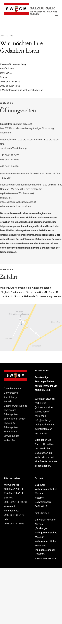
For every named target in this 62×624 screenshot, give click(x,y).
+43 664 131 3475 (10, 155)
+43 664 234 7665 (10, 159)
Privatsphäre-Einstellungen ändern (15, 416)
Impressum (10, 410)
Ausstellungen (11, 397)
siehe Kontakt (42, 513)
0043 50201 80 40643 (15, 502)
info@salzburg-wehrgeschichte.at (25, 90)
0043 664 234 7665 (10, 86)
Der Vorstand (11, 393)
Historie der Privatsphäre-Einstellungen (11, 427)
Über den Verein (12, 388)
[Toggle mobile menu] (56, 16)
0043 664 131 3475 (10, 81)
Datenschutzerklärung (15, 406)
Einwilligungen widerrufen (11, 438)
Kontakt (8, 401)
